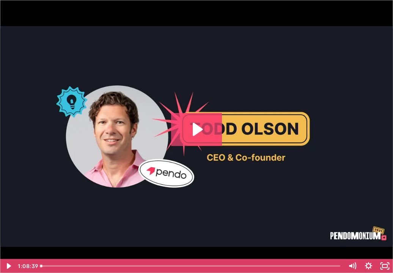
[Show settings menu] (368, 266)
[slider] (191, 266)
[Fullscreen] (385, 266)
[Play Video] (8, 266)
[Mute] (352, 266)
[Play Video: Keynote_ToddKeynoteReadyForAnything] (196, 129)
